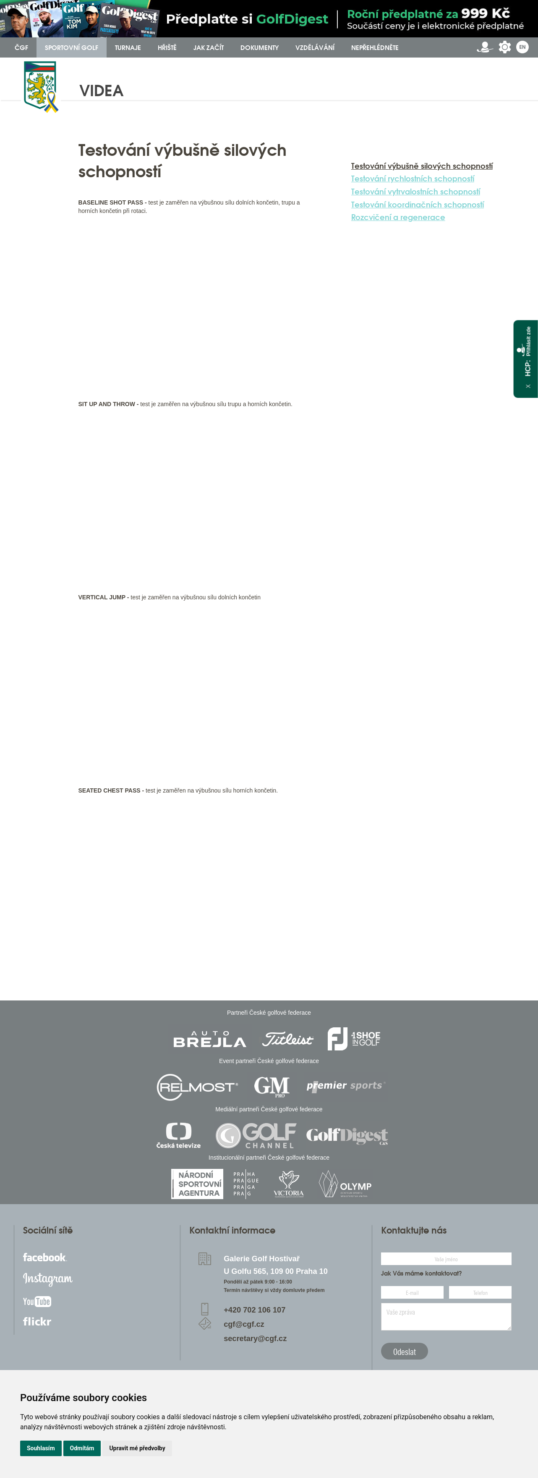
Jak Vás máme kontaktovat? (421, 1273)
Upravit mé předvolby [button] (137, 1448)
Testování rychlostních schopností (412, 178)
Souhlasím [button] (41, 1448)
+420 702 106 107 (254, 1310)
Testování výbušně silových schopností (422, 166)
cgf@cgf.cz (244, 1324)
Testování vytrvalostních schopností (415, 191)
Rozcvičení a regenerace (398, 217)
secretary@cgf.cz (255, 1338)
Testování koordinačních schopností (417, 205)
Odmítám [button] (82, 1448)
